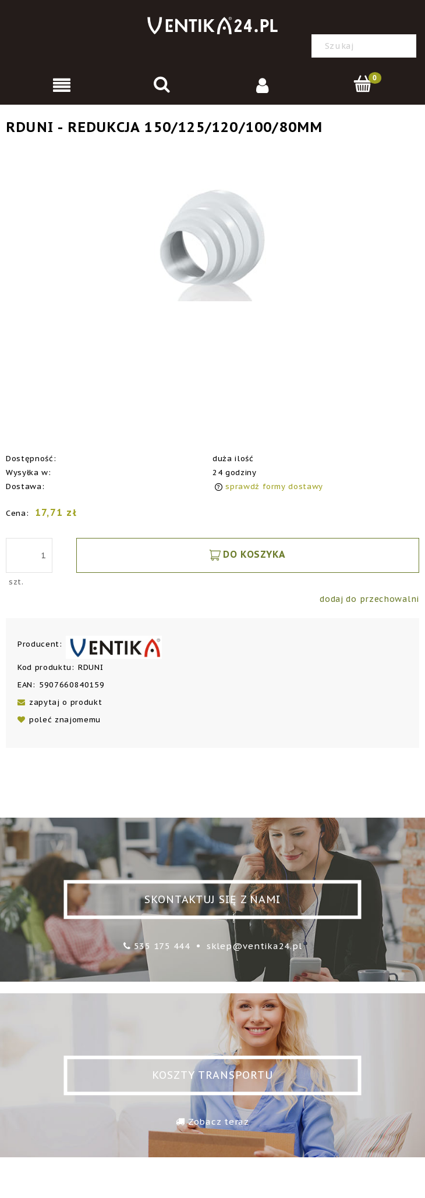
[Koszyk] (363, 84)
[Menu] (62, 84)
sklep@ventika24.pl (254, 945)
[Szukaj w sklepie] (366, 46)
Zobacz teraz (218, 1121)
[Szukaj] (404, 46)
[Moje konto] (262, 84)
